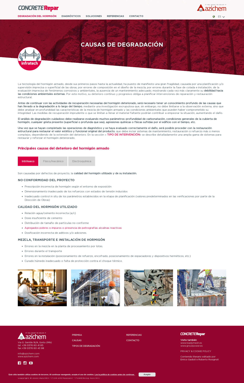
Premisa (77, 335)
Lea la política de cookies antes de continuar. (115, 375)
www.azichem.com (28, 356)
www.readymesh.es (191, 343)
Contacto (136, 16)
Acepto (147, 374)
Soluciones (94, 16)
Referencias (115, 16)
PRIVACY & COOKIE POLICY (195, 351)
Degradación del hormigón (37, 16)
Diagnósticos (71, 16)
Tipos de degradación (86, 346)
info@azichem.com (28, 353)
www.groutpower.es (191, 346)
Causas (77, 340)
